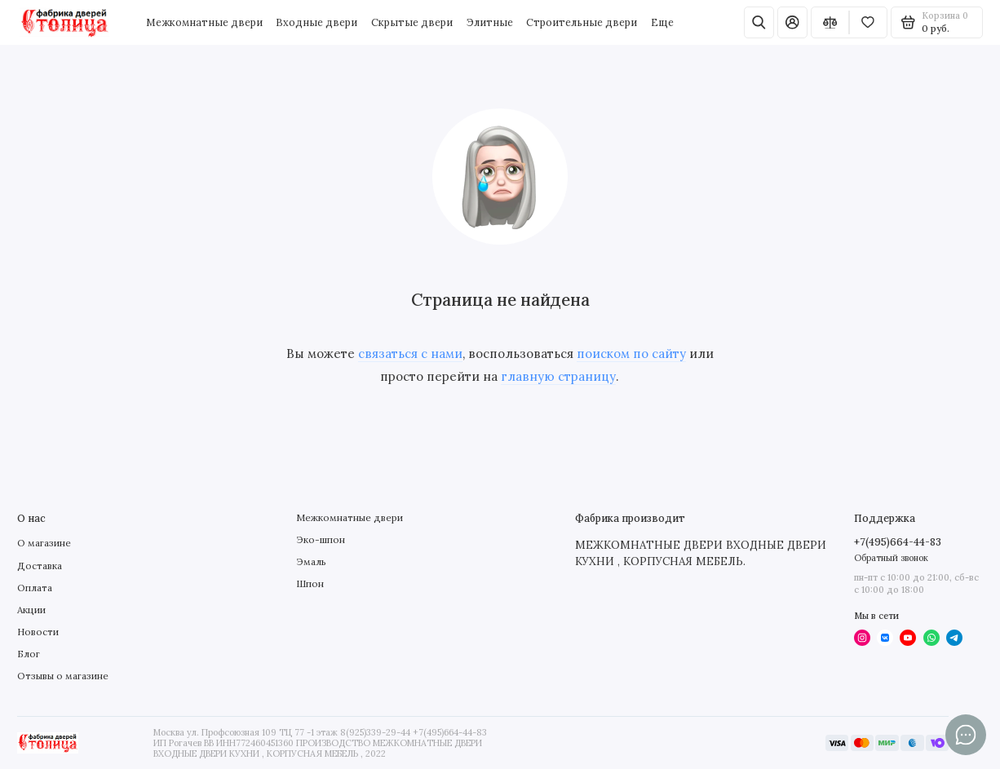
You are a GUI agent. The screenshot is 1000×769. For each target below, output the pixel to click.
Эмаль (311, 561)
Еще (662, 22)
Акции (31, 609)
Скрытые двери (412, 22)
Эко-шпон (320, 539)
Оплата (34, 587)
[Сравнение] (830, 22)
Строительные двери (581, 22)
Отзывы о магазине (62, 676)
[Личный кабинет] (792, 22)
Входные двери (316, 22)
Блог (28, 653)
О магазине (44, 543)
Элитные (490, 22)
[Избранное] (868, 22)
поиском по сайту (631, 353)
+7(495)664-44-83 (897, 541)
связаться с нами (410, 353)
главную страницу (558, 376)
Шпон (310, 583)
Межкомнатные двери (204, 22)
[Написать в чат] (965, 734)
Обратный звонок (891, 557)
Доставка (39, 565)
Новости (38, 631)
